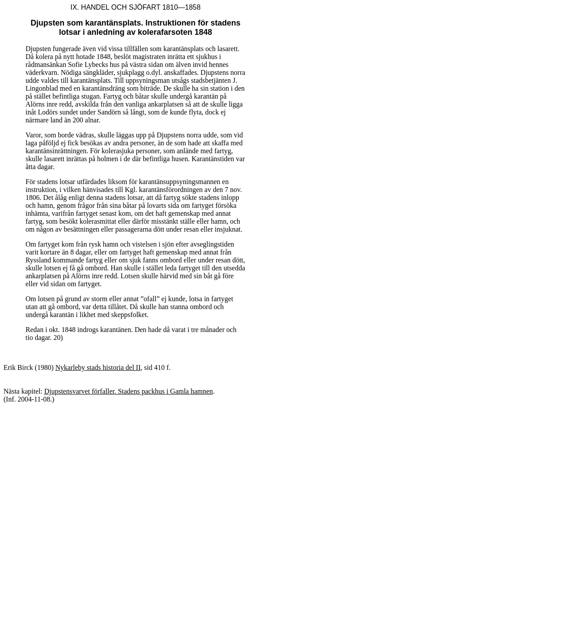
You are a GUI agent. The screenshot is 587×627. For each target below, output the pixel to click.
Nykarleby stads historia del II (98, 367)
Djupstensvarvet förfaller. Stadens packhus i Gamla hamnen (128, 391)
